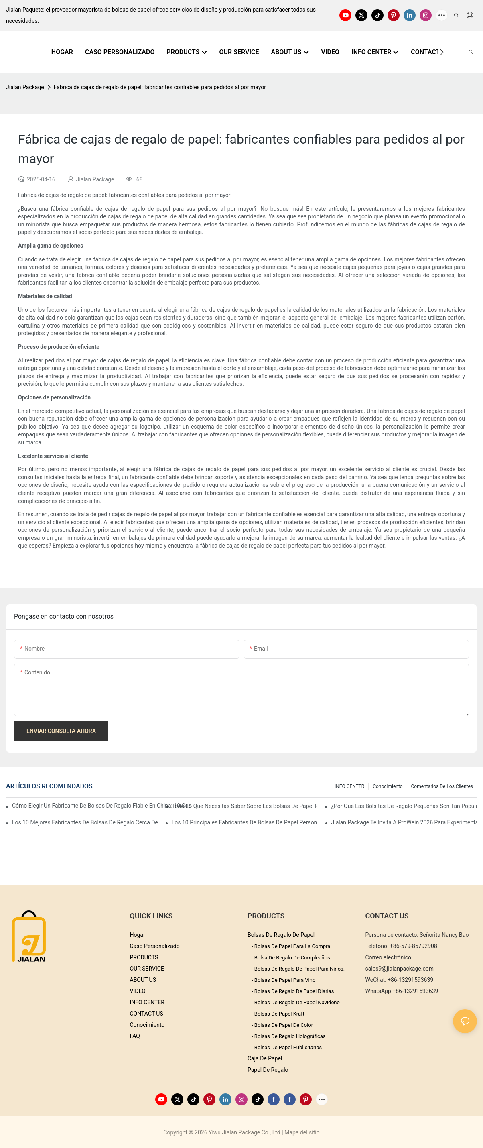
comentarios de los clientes (442, 786)
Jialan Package (25, 87)
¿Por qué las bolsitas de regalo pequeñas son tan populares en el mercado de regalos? (404, 806)
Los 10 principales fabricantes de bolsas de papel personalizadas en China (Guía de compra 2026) (245, 822)
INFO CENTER (349, 786)
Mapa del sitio (302, 1132)
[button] (441, 52)
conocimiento (387, 786)
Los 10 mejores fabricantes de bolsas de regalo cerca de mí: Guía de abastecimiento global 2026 (85, 822)
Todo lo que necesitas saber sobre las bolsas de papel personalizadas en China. (245, 806)
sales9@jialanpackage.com (399, 968)
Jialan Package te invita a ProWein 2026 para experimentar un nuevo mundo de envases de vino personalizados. (404, 822)
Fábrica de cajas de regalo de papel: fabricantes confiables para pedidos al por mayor (160, 87)
